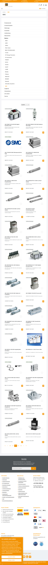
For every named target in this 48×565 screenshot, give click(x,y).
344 (21, 445)
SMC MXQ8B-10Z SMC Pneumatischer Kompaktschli (33, 322)
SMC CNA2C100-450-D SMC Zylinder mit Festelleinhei (12, 294)
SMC (6, 86)
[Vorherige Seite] (7, 446)
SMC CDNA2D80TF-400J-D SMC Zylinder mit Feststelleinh (13, 322)
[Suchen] (39, 5)
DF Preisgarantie (5, 483)
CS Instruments (8, 57)
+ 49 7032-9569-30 (38, 483)
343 (19, 445)
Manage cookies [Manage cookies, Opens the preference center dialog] (11, 560)
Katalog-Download (22, 487)
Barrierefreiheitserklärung (7, 500)
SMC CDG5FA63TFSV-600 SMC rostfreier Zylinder (12, 209)
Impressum (4, 479)
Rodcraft (7, 81)
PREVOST (7, 76)
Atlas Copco (7, 47)
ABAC (6, 40)
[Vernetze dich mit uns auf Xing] (30, 556)
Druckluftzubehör (8, 25)
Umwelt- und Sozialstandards (8, 497)
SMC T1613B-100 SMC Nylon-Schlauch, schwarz (12, 378)
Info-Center (7, 93)
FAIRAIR (7, 59)
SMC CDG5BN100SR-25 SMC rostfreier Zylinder (33, 237)
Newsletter (4, 492)
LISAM (6, 69)
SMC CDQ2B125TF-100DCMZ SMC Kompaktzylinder (32, 153)
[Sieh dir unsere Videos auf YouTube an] (24, 556)
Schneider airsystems (9, 83)
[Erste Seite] (5, 446)
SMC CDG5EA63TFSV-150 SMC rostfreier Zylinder (34, 181)
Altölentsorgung (21, 491)
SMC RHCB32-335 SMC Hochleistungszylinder (30, 209)
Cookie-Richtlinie (5, 490)
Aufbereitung (7, 33)
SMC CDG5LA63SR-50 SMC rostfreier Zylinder (12, 434)
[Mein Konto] (43, 5)
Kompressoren (7, 23)
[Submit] (33, 468)
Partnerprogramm (22, 484)
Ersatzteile (6, 30)
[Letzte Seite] (26, 446)
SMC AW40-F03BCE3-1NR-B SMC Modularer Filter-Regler (34, 125)
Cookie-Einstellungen (6, 488)
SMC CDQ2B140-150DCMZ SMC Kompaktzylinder (11, 181)
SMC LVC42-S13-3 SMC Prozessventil (33, 433)
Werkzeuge (7, 28)
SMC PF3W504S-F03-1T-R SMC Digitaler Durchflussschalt (33, 266)
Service (6, 96)
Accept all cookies (11, 556)
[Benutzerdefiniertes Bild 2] (41, 544)
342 (16, 445)
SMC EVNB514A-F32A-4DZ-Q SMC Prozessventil (11, 237)
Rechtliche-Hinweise (6, 485)
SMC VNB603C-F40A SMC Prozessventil (33, 293)
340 (10, 445)
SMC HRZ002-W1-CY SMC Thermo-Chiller (34, 349)
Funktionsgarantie (6, 481)
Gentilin (6, 64)
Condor (6, 52)
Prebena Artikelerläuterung (23, 486)
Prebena (7, 74)
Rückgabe (20, 489)
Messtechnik (7, 35)
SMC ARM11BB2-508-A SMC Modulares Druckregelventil (12, 266)
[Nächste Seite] (23, 446)
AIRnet (6, 45)
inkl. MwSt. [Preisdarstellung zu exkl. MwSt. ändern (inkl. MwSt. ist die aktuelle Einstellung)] (42, 9)
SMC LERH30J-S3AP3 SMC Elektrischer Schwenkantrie (33, 406)
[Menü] (1, 8)
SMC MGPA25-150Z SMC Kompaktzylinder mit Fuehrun (13, 350)
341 (13, 445)
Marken (6, 38)
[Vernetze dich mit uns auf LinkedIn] (27, 556)
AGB (3, 499)
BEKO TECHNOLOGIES (10, 50)
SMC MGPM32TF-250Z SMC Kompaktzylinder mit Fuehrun (34, 378)
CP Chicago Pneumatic (10, 55)
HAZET (6, 67)
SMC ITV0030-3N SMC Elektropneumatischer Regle (13, 153)
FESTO (6, 62)
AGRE (6, 43)
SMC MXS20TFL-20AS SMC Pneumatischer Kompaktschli (13, 406)
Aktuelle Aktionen (5, 477)
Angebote (6, 88)
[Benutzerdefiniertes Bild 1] (35, 544)
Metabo (6, 71)
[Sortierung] (25, 105)
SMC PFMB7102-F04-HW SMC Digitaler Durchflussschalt (12, 125)
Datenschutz (4, 486)
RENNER (7, 79)
